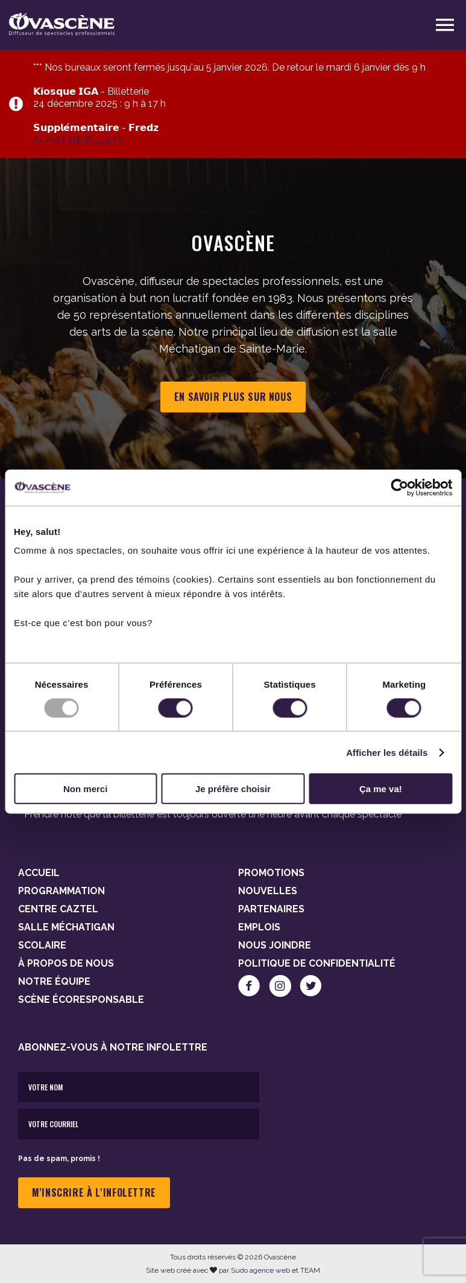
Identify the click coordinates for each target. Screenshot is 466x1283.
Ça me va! (380, 789)
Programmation (61, 891)
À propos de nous (66, 963)
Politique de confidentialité (316, 963)
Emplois (259, 927)
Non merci (85, 789)
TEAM (310, 1270)
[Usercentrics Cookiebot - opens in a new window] (399, 487)
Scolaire (42, 945)
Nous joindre (274, 945)
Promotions (271, 872)
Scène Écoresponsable (81, 999)
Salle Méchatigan (66, 927)
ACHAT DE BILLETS (78, 140)
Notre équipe (54, 981)
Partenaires (271, 909)
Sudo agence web (260, 1270)
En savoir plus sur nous (233, 396)
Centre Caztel (58, 909)
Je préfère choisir (233, 789)
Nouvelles (267, 891)
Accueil (39, 872)
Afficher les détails (386, 752)
